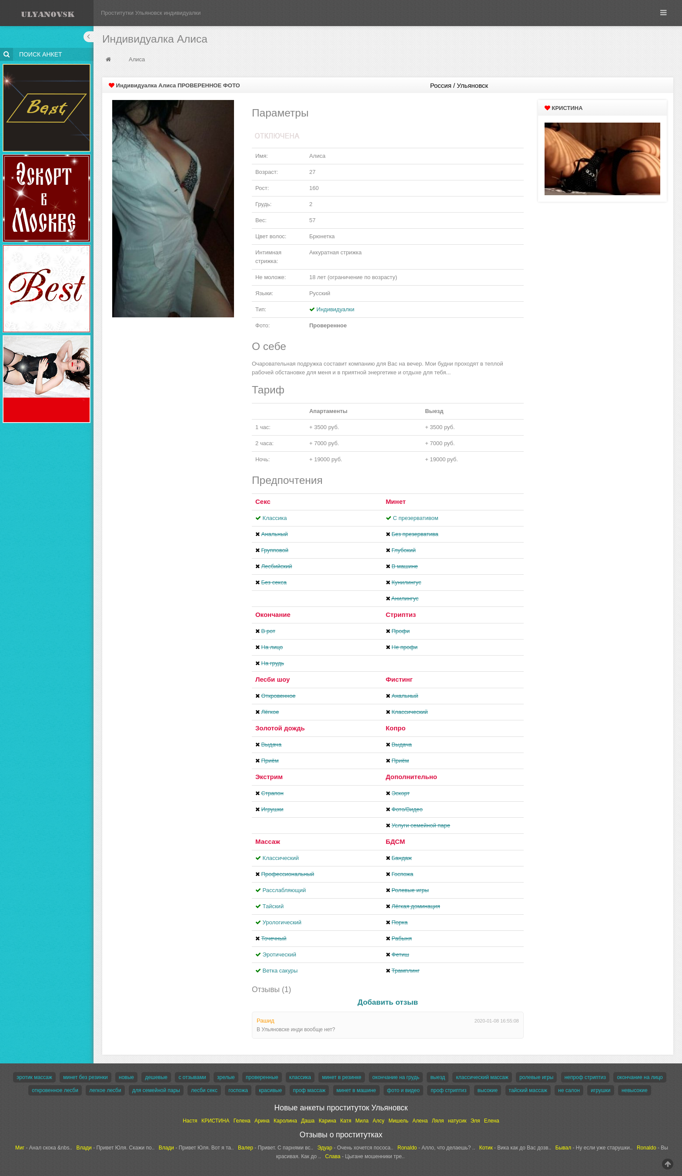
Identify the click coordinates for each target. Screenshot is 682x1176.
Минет (396, 501)
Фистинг (399, 679)
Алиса (137, 59)
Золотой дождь (280, 728)
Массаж (267, 841)
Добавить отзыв (388, 1002)
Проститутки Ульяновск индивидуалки (151, 13)
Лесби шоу (272, 679)
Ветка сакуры (280, 970)
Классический (281, 858)
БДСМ (395, 841)
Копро (396, 728)
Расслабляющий (284, 890)
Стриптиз (401, 614)
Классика (275, 518)
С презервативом (415, 518)
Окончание (273, 614)
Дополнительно (411, 776)
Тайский (273, 906)
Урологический (282, 922)
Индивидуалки (335, 309)
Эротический (279, 954)
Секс (263, 501)
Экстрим (269, 776)
